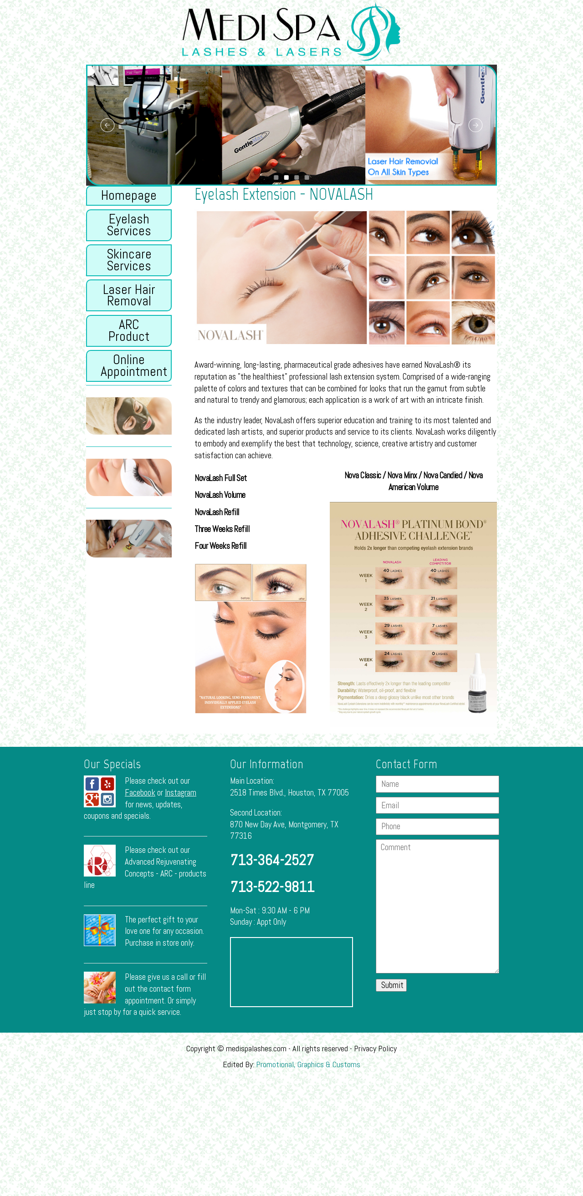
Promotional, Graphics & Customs (308, 1064)
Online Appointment (134, 365)
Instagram (180, 792)
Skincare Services (129, 259)
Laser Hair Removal (129, 295)
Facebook (140, 792)
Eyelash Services (129, 224)
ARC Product (128, 330)
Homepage (129, 195)
